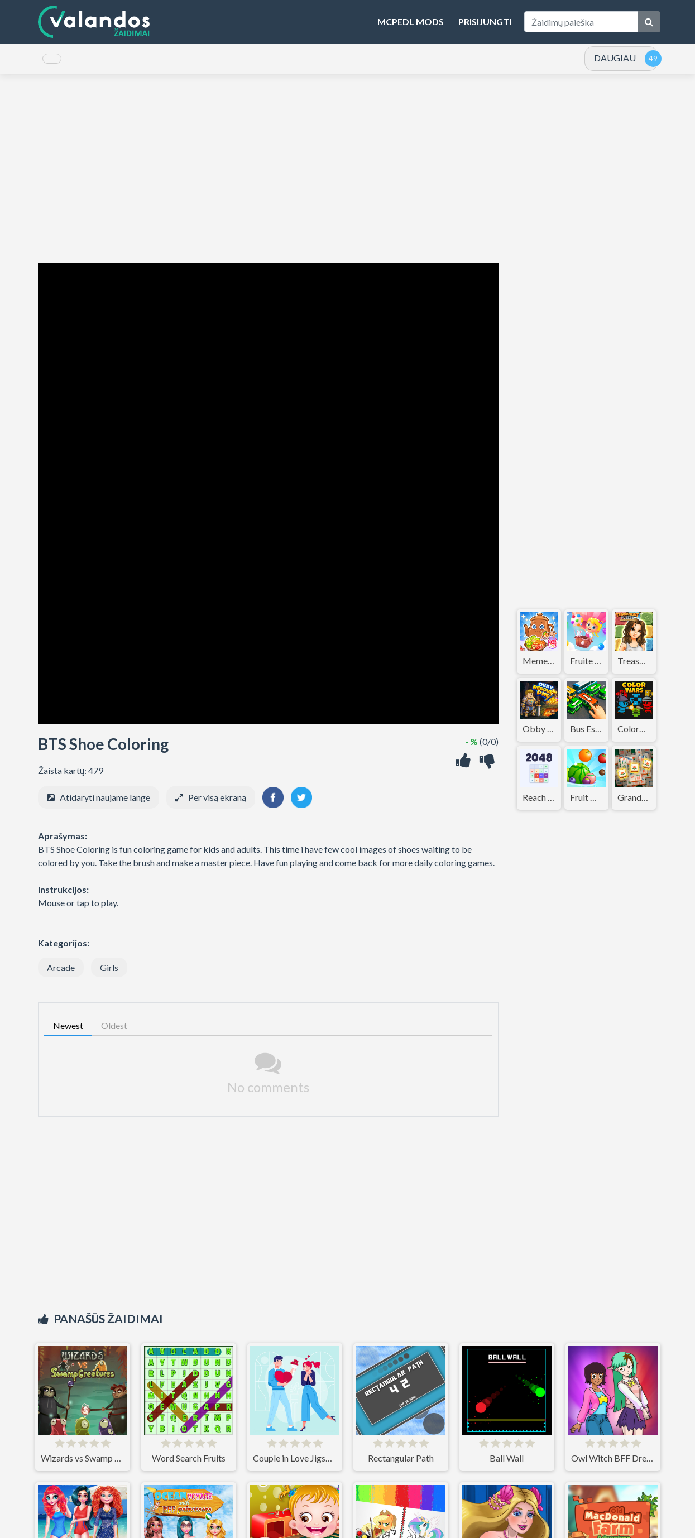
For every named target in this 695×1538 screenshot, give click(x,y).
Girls (109, 975)
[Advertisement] (348, 176)
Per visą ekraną (217, 805)
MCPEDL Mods (410, 21)
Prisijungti (484, 21)
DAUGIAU (615, 61)
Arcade (61, 975)
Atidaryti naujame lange (105, 805)
